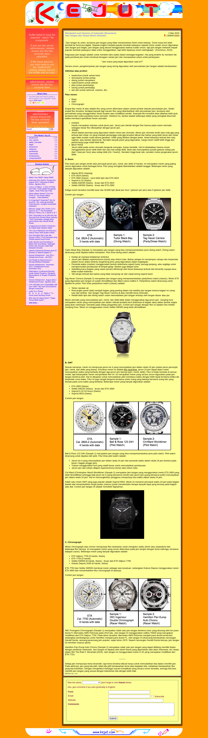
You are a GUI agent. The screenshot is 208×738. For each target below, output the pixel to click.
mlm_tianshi (33, 140)
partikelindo (33, 151)
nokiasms (32, 149)
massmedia (33, 154)
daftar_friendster (35, 142)
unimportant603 (35, 158)
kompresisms (34, 156)
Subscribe (157, 696)
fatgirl (31, 145)
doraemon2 (33, 138)
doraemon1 (33, 147)
